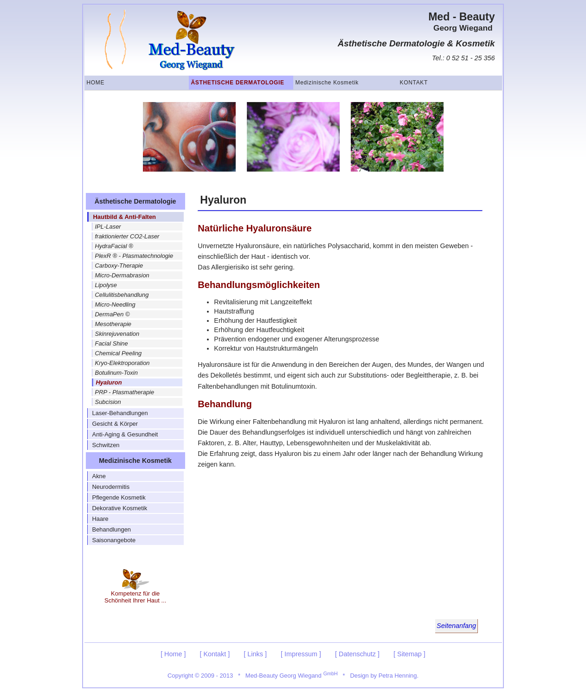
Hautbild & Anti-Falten (124, 216)
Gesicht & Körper (115, 423)
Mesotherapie (113, 323)
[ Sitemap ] (409, 654)
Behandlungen (111, 529)
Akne (99, 476)
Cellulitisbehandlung (122, 294)
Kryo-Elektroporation (122, 362)
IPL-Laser (108, 226)
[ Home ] (173, 654)
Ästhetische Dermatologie (237, 82)
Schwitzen (106, 445)
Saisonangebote (114, 540)
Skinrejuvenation (117, 333)
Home (96, 82)
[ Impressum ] (301, 654)
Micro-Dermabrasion (122, 275)
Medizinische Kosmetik (327, 82)
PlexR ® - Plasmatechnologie (134, 255)
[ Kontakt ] (215, 654)
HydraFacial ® (114, 246)
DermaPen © (112, 314)
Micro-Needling (115, 304)
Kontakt (414, 82)
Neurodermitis (111, 486)
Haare (100, 518)
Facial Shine (111, 343)
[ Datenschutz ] (357, 654)
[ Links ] (255, 654)
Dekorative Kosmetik (120, 508)
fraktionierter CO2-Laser (127, 236)
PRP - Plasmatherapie (125, 392)
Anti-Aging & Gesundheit (125, 434)
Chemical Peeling (118, 353)
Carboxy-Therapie (119, 265)
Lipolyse (106, 285)
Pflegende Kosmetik (119, 497)
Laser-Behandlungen (120, 413)
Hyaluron (109, 382)
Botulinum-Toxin (116, 372)
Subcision (108, 401)
